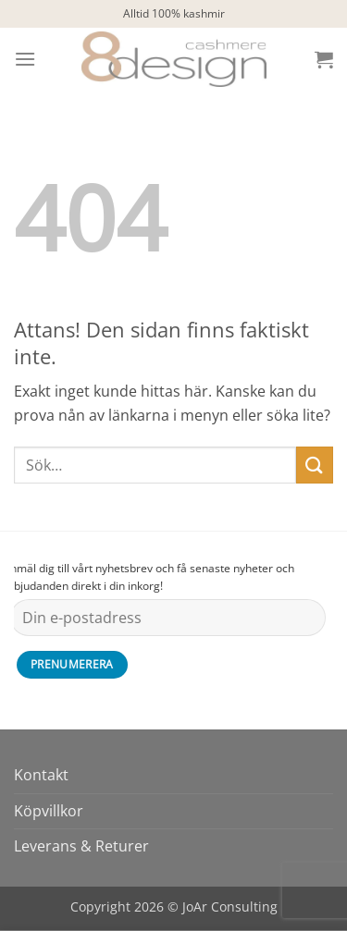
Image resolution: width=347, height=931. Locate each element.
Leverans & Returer (81, 846)
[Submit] (314, 465)
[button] (25, 58)
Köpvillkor (48, 811)
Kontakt (41, 775)
